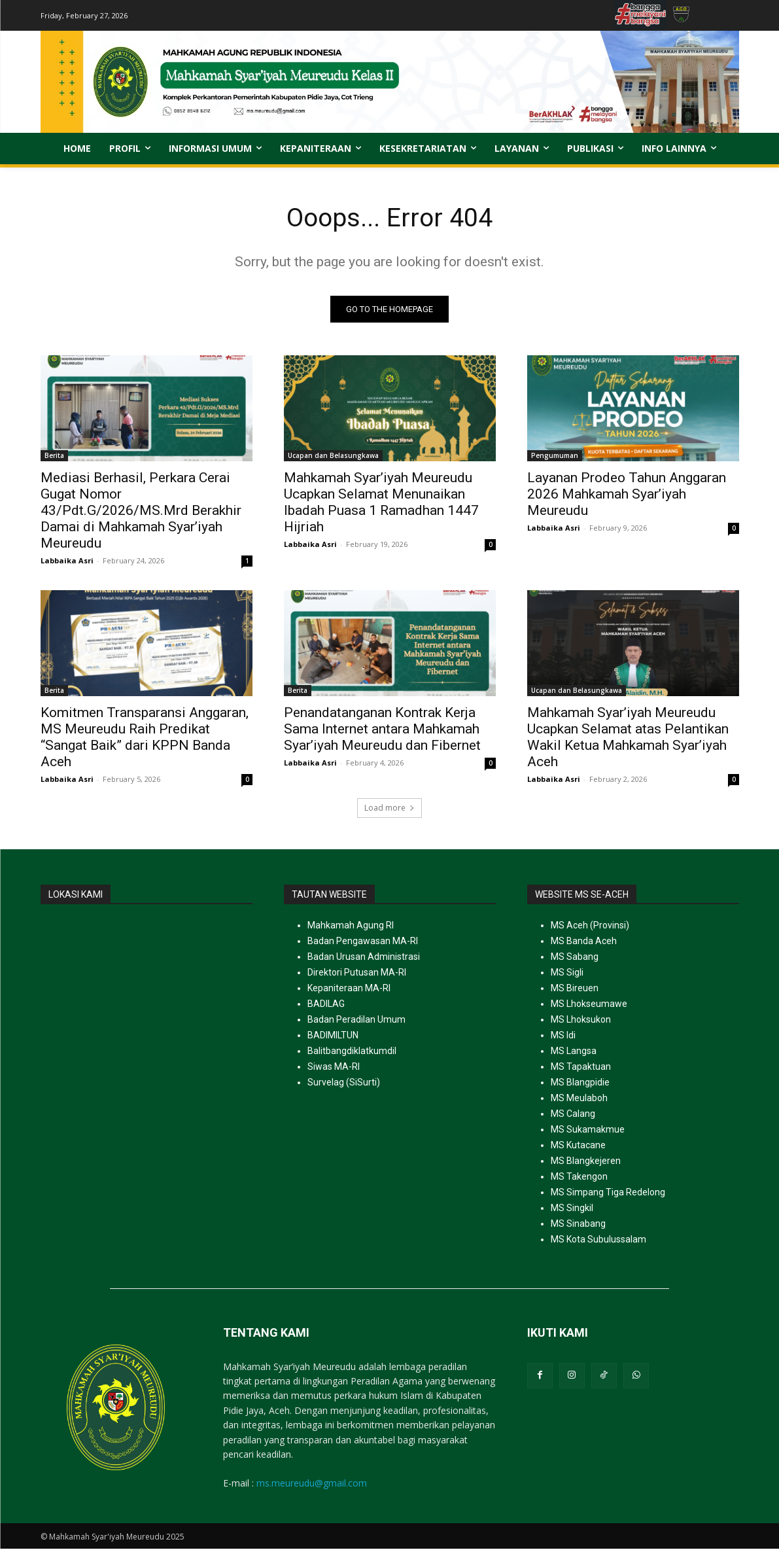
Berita (54, 456)
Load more (389, 809)
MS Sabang (574, 958)
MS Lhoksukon (581, 1020)
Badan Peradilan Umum (356, 1020)
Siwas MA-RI (333, 1068)
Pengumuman (554, 456)
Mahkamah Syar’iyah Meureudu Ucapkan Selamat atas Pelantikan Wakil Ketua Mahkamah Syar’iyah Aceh (628, 738)
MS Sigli (567, 973)
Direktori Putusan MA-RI (356, 973)
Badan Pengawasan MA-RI (362, 942)
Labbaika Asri (67, 562)
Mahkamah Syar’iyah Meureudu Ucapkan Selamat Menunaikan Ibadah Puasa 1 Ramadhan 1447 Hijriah (381, 503)
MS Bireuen (574, 989)
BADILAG (326, 1005)
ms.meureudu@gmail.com (311, 1483)
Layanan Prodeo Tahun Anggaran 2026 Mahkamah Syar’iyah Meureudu (626, 495)
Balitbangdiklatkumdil (351, 1052)
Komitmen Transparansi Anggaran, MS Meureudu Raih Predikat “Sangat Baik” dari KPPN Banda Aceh (145, 738)
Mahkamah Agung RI (350, 926)
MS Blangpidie (580, 1083)
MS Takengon (579, 1177)
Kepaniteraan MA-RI (348, 989)
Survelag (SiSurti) (343, 1083)
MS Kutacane (578, 1146)
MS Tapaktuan (581, 1068)
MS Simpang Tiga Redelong (608, 1193)
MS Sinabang (578, 1225)
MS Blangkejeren (586, 1162)
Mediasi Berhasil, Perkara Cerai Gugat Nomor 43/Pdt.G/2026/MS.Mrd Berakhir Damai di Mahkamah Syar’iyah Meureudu (141, 511)
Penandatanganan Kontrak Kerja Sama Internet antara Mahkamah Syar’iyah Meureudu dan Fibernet (382, 730)
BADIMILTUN (332, 1036)
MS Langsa (574, 1052)
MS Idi (563, 1036)
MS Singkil (572, 1209)
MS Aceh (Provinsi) (590, 926)
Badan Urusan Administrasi (363, 958)
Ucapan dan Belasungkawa (333, 456)
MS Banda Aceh (584, 942)
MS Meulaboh (579, 1099)
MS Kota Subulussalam (598, 1240)
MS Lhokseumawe (589, 1005)
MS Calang (573, 1115)
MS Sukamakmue (588, 1130)
